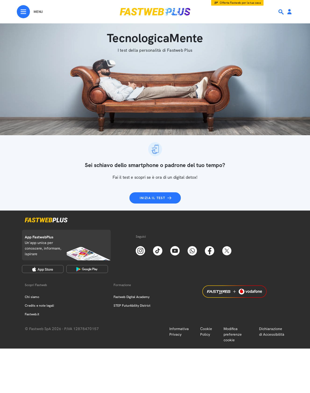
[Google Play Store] (87, 269)
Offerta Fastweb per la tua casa (240, 3)
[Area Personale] (289, 12)
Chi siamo (32, 297)
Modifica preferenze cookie (233, 334)
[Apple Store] (43, 269)
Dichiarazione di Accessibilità (271, 331)
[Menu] (30, 11)
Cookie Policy (206, 331)
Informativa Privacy (179, 331)
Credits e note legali (39, 305)
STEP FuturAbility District (132, 305)
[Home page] (155, 11)
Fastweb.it (32, 314)
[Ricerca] (281, 12)
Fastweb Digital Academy (132, 297)
